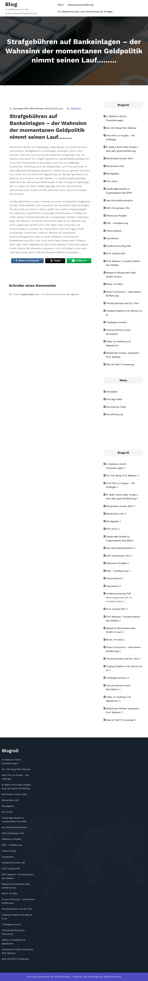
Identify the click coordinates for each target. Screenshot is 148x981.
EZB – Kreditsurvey (117, 223)
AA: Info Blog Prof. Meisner (121, 128)
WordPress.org (114, 414)
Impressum (112, 238)
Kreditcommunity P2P (118, 246)
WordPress (62, 976)
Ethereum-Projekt (116, 215)
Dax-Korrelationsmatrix (119, 200)
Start (61, 4)
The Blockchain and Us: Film (122, 303)
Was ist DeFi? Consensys (120, 364)
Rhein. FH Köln (114, 284)
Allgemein (76, 108)
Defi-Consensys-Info (118, 208)
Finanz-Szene (113, 230)
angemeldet (27, 294)
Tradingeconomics (116, 322)
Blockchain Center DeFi (119, 158)
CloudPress (91, 976)
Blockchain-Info (115, 166)
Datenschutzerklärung (80, 4)
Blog (11, 4)
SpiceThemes (112, 976)
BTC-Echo (112, 181)
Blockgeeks (112, 173)
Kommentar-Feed (116, 406)
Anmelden (112, 391)
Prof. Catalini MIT (116, 253)
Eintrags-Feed (114, 399)
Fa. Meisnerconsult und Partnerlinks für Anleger (85, 11)
